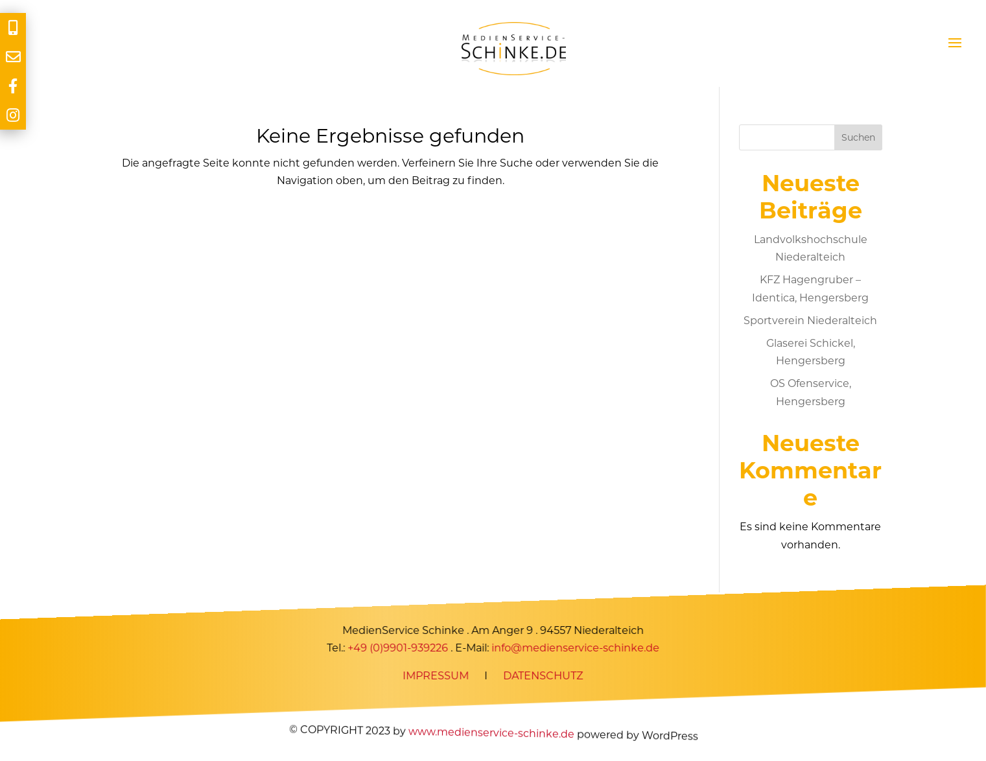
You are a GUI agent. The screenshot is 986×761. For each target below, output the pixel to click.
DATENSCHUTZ (543, 676)
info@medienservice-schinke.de (575, 648)
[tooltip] (13, 27)
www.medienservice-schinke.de (491, 732)
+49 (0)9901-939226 (397, 648)
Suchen (858, 137)
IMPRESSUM (436, 676)
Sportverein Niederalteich (810, 320)
